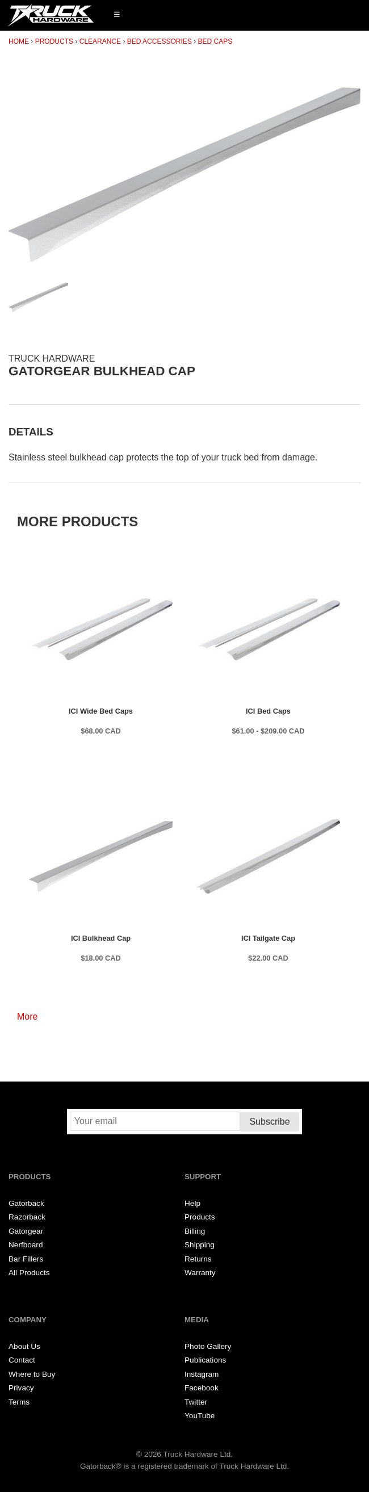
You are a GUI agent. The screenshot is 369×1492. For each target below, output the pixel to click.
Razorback (27, 1217)
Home (19, 41)
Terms (19, 1402)
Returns (198, 1259)
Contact (22, 1360)
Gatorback (26, 1203)
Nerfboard (26, 1244)
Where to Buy (32, 1374)
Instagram (201, 1374)
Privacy (21, 1388)
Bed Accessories (159, 41)
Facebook (201, 1388)
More (27, 1016)
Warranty (200, 1272)
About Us (24, 1346)
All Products (29, 1272)
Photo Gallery (207, 1346)
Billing (194, 1231)
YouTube (199, 1415)
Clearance (100, 41)
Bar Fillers (26, 1259)
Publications (205, 1360)
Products (54, 41)
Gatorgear (26, 1231)
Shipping (199, 1244)
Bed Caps (215, 41)
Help (192, 1203)
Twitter (195, 1402)
